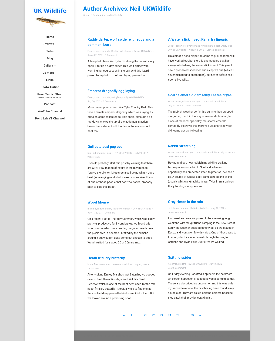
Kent (108, 264)
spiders (182, 264)
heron (176, 208)
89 (192, 315)
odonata (106, 51)
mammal (179, 152)
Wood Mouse (98, 202)
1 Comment (111, 55)
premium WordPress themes (119, 336)
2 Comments (109, 101)
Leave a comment (215, 50)
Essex (90, 51)
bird (90, 153)
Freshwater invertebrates (187, 45)
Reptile (114, 51)
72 (153, 315)
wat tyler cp (125, 51)
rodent (100, 208)
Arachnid (172, 264)
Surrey (108, 208)
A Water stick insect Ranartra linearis (198, 39)
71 (145, 315)
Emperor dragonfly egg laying (111, 91)
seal (109, 153)
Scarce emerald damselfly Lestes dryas (200, 95)
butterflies (93, 264)
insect (98, 51)
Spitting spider (180, 257)
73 (161, 315)
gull (94, 153)
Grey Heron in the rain (185, 202)
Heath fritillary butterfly (106, 258)
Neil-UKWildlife (150, 8)
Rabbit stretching (182, 146)
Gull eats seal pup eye (105, 146)
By (143, 51)
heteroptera (207, 45)
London (184, 208)
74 (169, 315)
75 (177, 315)
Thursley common (121, 208)
